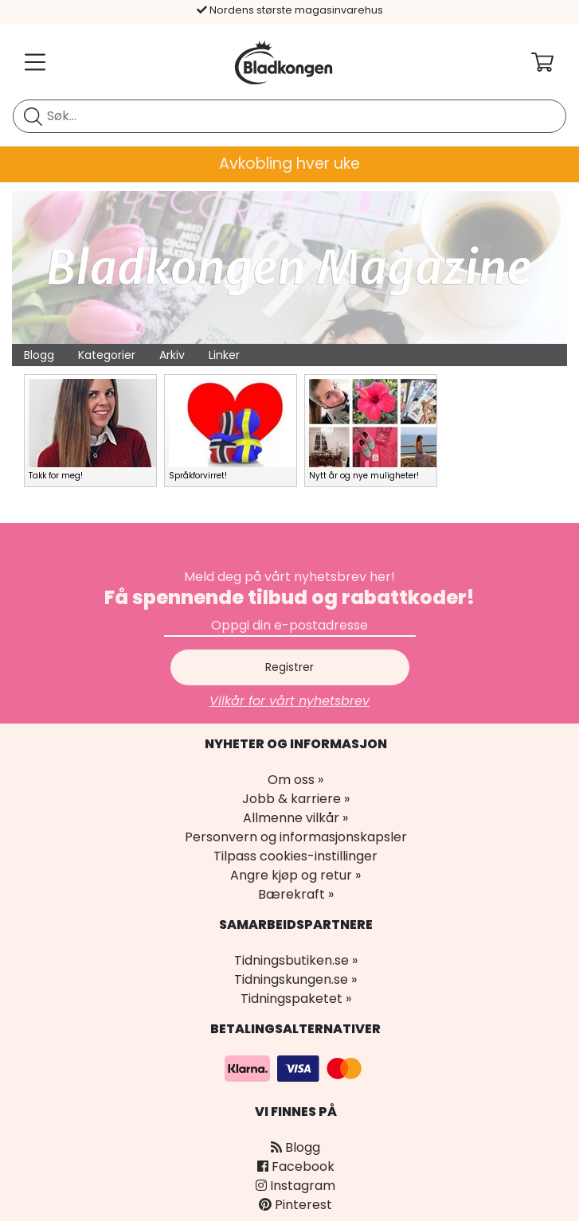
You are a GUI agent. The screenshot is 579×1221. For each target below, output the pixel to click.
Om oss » (295, 779)
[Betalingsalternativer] (295, 1068)
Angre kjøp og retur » (295, 875)
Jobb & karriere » (296, 799)
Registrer (289, 667)
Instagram (295, 1185)
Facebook (295, 1166)
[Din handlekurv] (555, 62)
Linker (224, 355)
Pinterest (295, 1205)
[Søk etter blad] (33, 116)
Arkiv (172, 355)
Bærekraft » (296, 894)
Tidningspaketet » (296, 998)
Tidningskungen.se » (295, 979)
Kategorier (106, 355)
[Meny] (32, 62)
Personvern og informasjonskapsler (296, 837)
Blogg (39, 355)
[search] (289, 116)
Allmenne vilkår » (295, 818)
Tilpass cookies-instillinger (295, 856)
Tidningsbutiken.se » (296, 960)
